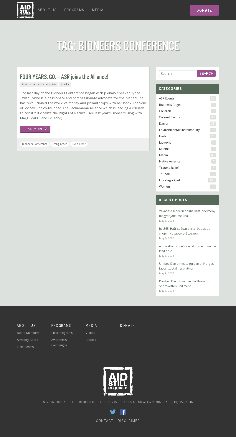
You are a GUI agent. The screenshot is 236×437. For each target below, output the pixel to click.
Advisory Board (27, 340)
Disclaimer (129, 420)
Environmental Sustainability (39, 84)
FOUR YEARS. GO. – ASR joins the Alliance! (64, 77)
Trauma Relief (187, 168)
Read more (35, 129)
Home (25, 10)
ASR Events (187, 98)
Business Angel (187, 105)
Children (187, 111)
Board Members (28, 333)
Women (187, 187)
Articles (91, 340)
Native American (187, 161)
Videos (90, 333)
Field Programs (62, 333)
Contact (104, 420)
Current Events (187, 117)
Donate (127, 325)
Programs (74, 10)
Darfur (187, 124)
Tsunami (187, 174)
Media (98, 10)
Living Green (59, 144)
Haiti (187, 136)
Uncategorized (187, 180)
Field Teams (25, 347)
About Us (47, 10)
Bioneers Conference (34, 144)
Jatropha (187, 142)
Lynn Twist (79, 144)
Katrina (187, 149)
